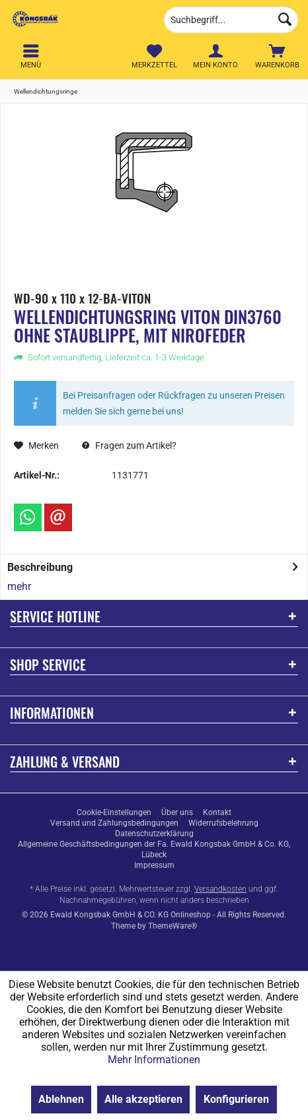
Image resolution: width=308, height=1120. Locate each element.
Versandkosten (220, 889)
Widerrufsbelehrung (223, 823)
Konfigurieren (236, 1099)
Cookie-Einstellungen (114, 812)
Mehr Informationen (154, 1059)
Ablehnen (61, 1099)
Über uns (177, 812)
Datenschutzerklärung (154, 833)
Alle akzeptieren (143, 1099)
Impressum (154, 865)
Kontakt (217, 812)
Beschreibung (40, 567)
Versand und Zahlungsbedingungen (114, 823)
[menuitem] (277, 56)
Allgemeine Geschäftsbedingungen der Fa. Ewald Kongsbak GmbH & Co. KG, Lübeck (154, 849)
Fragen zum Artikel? (129, 445)
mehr (19, 586)
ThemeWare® (172, 926)
